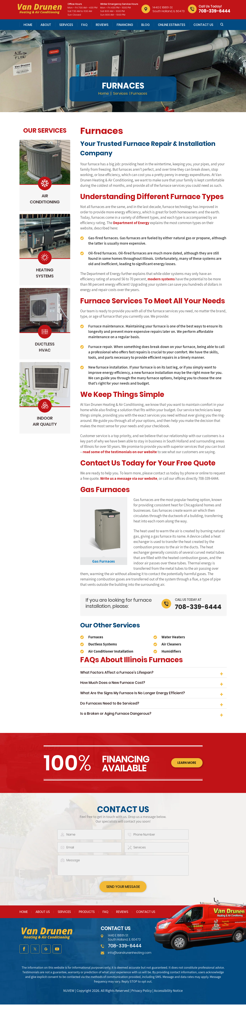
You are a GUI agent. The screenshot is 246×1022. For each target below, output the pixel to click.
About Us (43, 929)
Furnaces (95, 637)
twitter (35, 966)
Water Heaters (173, 637)
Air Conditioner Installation (110, 651)
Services (66, 25)
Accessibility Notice (168, 1008)
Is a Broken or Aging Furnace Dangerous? (121, 728)
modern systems (161, 279)
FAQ (84, 25)
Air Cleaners (171, 644)
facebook (23, 966)
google (46, 966)
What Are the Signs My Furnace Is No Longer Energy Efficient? (141, 701)
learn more (185, 779)
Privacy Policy (141, 1008)
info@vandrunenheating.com (129, 970)
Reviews (102, 25)
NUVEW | (70, 1008)
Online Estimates (171, 25)
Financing (125, 25)
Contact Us (203, 25)
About (46, 25)
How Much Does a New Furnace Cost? (117, 687)
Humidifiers (171, 651)
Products (87, 929)
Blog (145, 25)
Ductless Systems (102, 644)
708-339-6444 (214, 11)
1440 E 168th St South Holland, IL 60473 (169, 9)
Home (28, 25)
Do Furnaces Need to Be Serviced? (114, 715)
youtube (57, 966)
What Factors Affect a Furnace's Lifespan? (122, 674)
